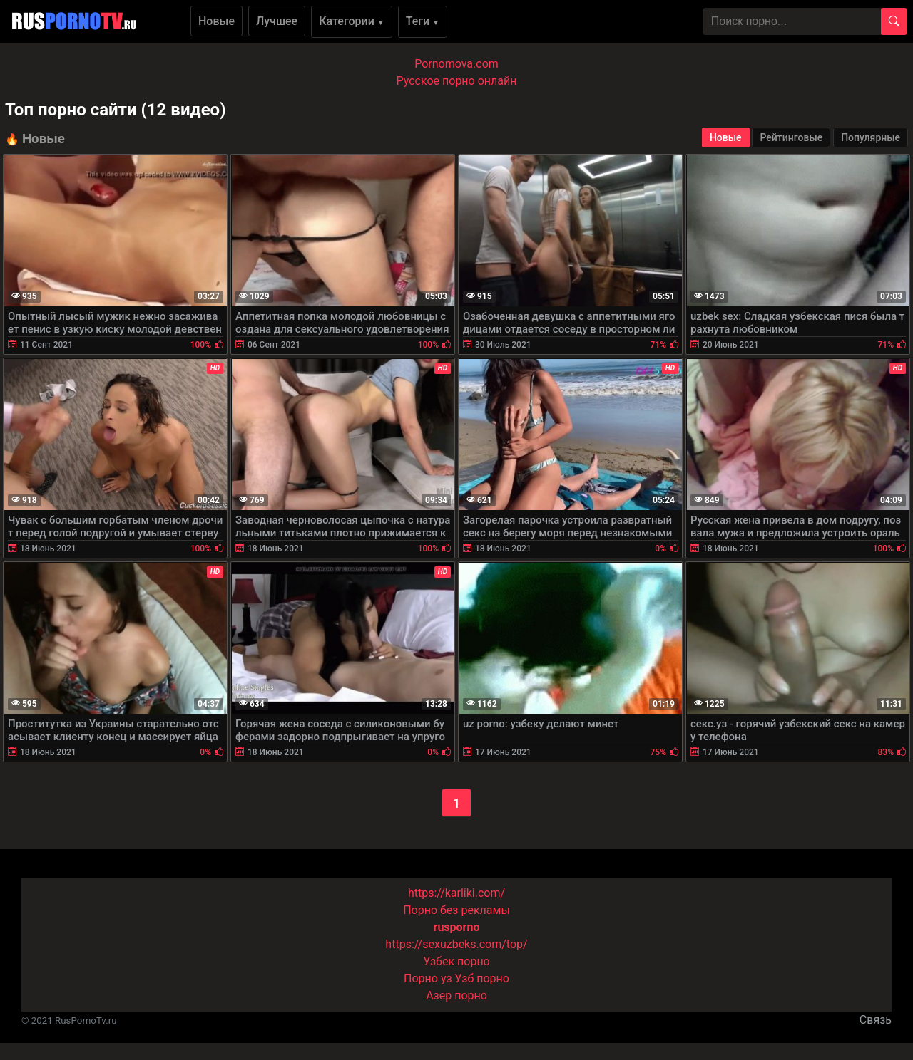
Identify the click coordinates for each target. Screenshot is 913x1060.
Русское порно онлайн (457, 81)
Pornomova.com (456, 64)
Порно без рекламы (456, 910)
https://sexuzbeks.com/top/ (456, 944)
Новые (216, 21)
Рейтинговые (791, 137)
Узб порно (482, 978)
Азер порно (456, 995)
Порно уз (428, 978)
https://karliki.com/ (456, 893)
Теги (422, 21)
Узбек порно (456, 961)
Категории (351, 21)
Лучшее (276, 21)
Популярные (870, 137)
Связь (876, 1020)
